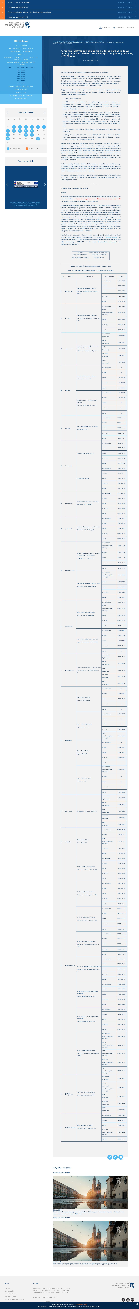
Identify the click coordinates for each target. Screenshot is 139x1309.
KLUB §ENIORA (21, 89)
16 (44, 131)
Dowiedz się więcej (125, 2)
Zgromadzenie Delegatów (21, 95)
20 (26, 135)
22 (38, 135)
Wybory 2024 (21, 98)
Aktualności (21, 45)
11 (13, 131)
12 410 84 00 (39, 1292)
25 (14, 139)
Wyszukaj (118, 28)
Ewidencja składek (111, 237)
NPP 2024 (21, 74)
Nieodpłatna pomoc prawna (85, 41)
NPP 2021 (21, 81)
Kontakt (130, 28)
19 (20, 135)
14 (32, 131)
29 (38, 139)
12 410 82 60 (50, 1292)
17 (8, 135)
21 (32, 135)
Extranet (104, 28)
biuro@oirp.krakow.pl (48, 1297)
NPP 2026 (21, 70)
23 (44, 135)
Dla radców (70, 41)
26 (20, 139)
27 (26, 139)
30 (44, 139)
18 (14, 135)
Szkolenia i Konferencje (15, 1299)
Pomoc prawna (11, 1297)
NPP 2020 (99, 41)
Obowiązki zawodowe (20, 51)
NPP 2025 (21, 72)
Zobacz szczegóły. (81, 1304)
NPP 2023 (21, 76)
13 (26, 131)
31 (8, 143)
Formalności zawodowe (20, 48)
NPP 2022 (21, 78)
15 (38, 131)
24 (8, 139)
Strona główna (58, 41)
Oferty (20, 54)
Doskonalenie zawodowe (107, 242)
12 (20, 131)
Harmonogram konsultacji (21, 86)
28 (32, 139)
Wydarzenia (21, 92)
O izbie (7, 1288)
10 (8, 131)
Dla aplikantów (11, 1294)
